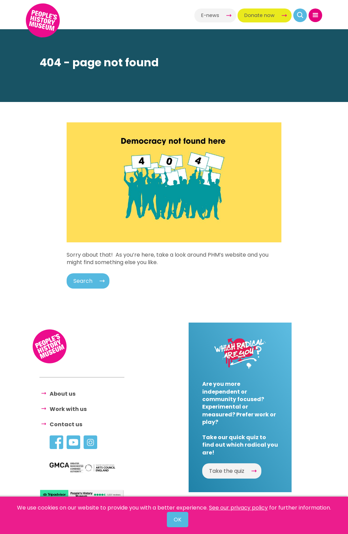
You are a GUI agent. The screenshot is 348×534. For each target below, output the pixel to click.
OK (177, 519)
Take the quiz (226, 471)
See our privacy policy (238, 508)
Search (82, 281)
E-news (210, 15)
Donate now (259, 15)
